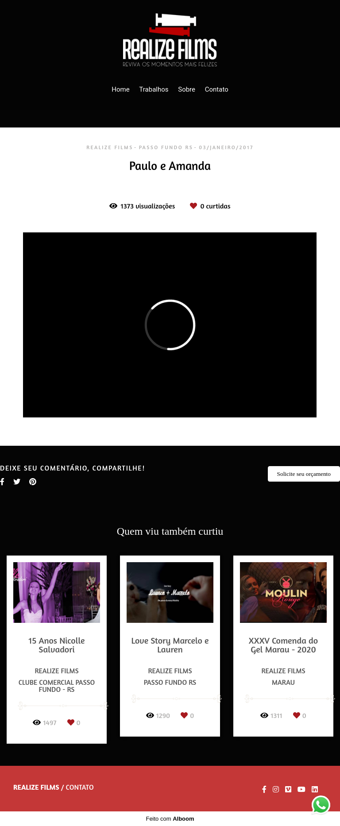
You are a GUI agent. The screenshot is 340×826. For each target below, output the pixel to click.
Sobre (186, 89)
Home (120, 89)
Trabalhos (153, 89)
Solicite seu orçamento (304, 474)
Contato (216, 89)
